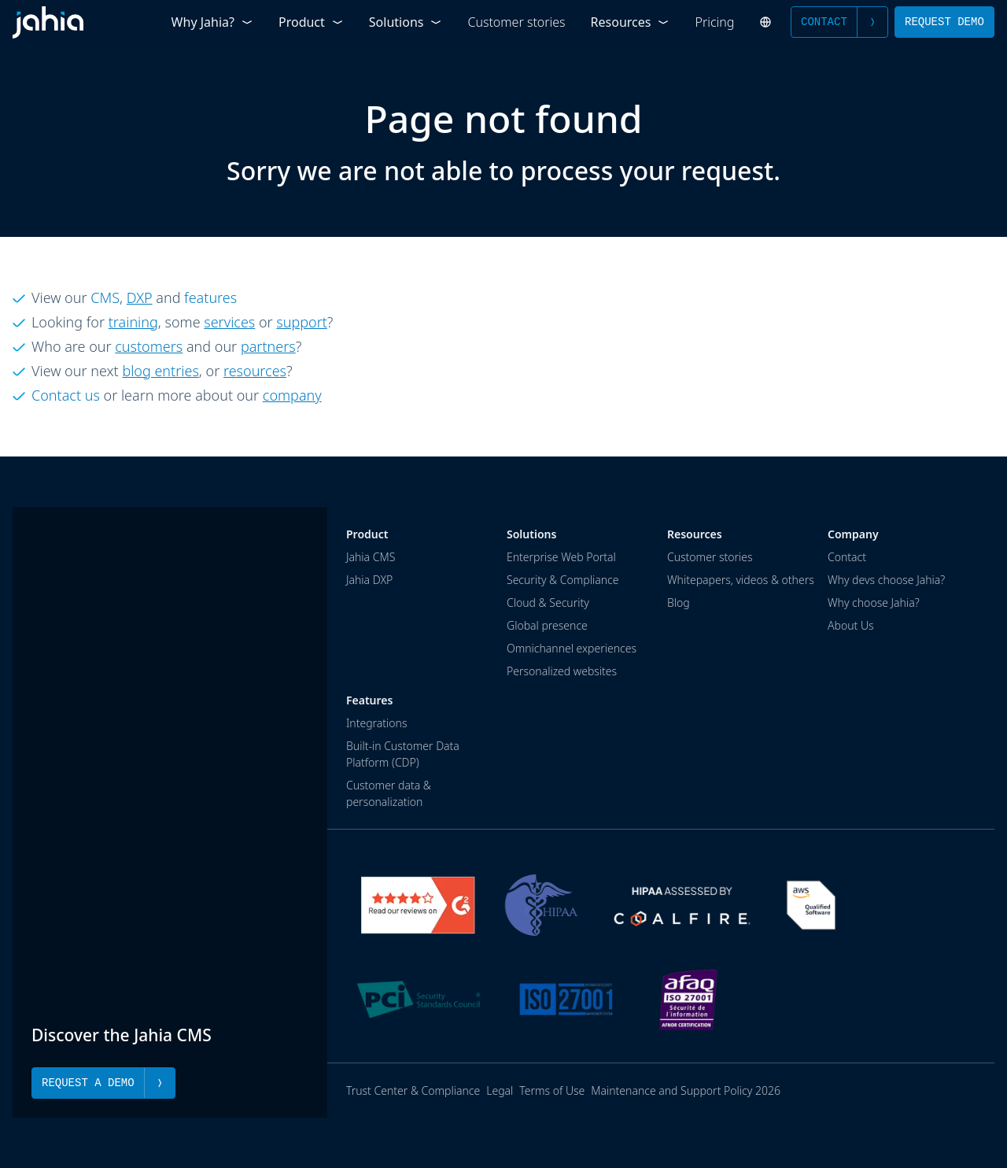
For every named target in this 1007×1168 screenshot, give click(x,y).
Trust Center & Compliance (413, 1090)
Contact (839, 22)
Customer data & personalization (388, 793)
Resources (630, 22)
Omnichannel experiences (571, 648)
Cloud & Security (548, 602)
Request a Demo (103, 1083)
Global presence (547, 625)
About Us (851, 625)
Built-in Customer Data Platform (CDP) (402, 754)
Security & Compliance (562, 579)
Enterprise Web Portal (561, 556)
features (210, 297)
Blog (678, 602)
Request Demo (944, 21)
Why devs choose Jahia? (886, 579)
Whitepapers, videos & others (740, 579)
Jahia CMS (370, 556)
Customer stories (516, 22)
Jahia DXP (369, 579)
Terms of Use (552, 1090)
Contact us (65, 395)
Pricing (715, 22)
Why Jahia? (212, 22)
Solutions (406, 22)
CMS (105, 297)
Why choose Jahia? (874, 602)
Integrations (376, 722)
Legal (499, 1090)
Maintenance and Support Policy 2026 (685, 1090)
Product (311, 22)
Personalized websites (562, 670)
